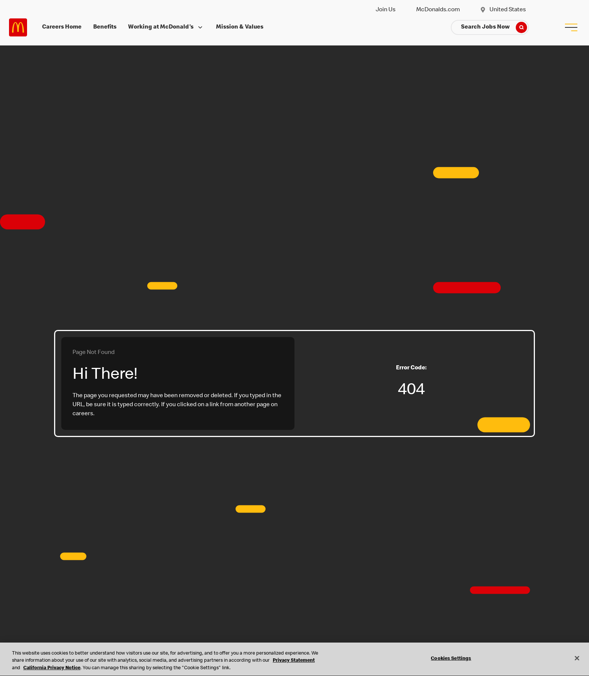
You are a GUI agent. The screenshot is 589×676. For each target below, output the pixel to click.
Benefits (104, 27)
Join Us (386, 10)
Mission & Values (239, 27)
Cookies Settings (451, 659)
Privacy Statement (294, 661)
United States (503, 10)
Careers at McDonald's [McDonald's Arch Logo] (18, 27)
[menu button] (571, 27)
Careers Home (62, 27)
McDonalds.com (438, 10)
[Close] (577, 658)
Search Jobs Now (494, 27)
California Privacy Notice (51, 669)
